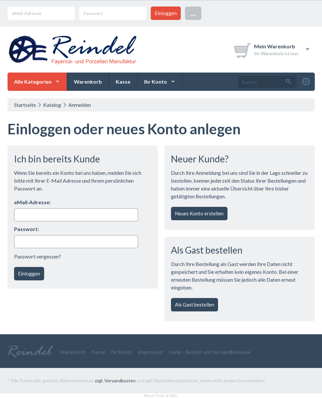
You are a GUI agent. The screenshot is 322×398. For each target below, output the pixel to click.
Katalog (52, 105)
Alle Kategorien (33, 81)
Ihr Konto (155, 81)
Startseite (25, 105)
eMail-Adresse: (32, 202)
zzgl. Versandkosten (115, 380)
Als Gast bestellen (194, 304)
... (193, 13)
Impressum (150, 352)
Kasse (123, 81)
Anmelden (79, 105)
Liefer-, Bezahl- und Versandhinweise (209, 352)
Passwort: (26, 229)
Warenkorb (88, 81)
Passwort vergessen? (37, 256)
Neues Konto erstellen (199, 213)
